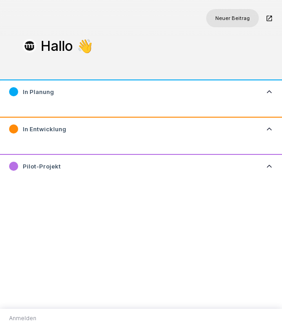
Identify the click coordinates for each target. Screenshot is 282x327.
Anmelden (22, 318)
